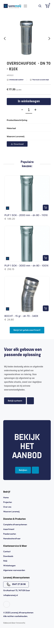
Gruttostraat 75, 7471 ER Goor (16, 590)
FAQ (5, 561)
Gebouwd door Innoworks (14, 623)
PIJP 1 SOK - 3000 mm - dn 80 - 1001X (26, 265)
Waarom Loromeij (11, 511)
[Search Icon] (40, 6)
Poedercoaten (9, 534)
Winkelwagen (9, 565)
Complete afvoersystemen (15, 524)
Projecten (7, 502)
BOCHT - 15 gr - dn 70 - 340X (21, 316)
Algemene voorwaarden (14, 570)
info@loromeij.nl (10, 595)
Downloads (8, 556)
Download (17, 144)
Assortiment (8, 529)
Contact (7, 551)
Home (6, 497)
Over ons (7, 507)
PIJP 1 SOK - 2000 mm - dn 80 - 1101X (26, 215)
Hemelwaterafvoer (12, 538)
